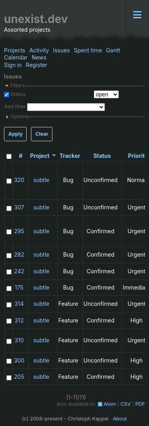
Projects (14, 50)
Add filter (15, 106)
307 (19, 207)
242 (19, 271)
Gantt (113, 50)
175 (19, 287)
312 (19, 320)
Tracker (70, 155)
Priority (138, 155)
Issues (61, 50)
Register (36, 64)
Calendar (16, 57)
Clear (41, 134)
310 (19, 340)
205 (19, 376)
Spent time (88, 50)
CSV (125, 404)
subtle (41, 180)
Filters (17, 85)
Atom (110, 404)
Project (40, 155)
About (120, 419)
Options (19, 116)
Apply (15, 134)
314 (18, 303)
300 (19, 360)
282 (19, 254)
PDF (140, 404)
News (39, 57)
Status (17, 94)
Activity (39, 50)
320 (19, 180)
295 (19, 231)
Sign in (13, 64)
